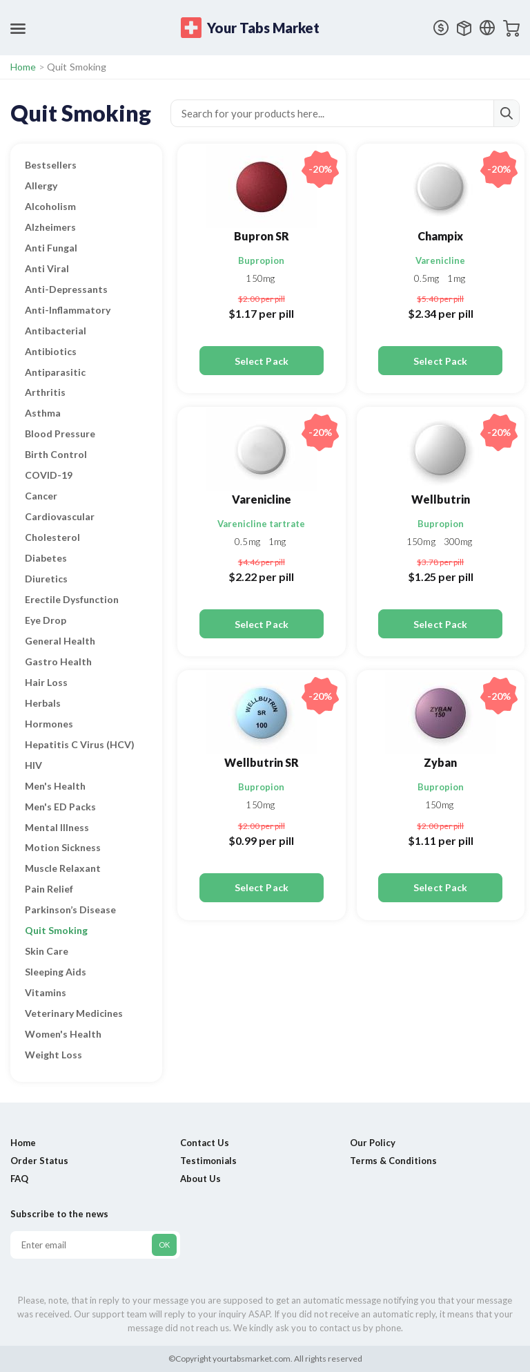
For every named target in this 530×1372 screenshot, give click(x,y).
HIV (33, 765)
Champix (440, 235)
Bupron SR (261, 235)
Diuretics (46, 578)
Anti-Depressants (66, 289)
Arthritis (45, 392)
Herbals (43, 703)
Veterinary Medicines (74, 1013)
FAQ (19, 1178)
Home (23, 67)
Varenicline (440, 260)
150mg (260, 278)
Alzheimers (50, 227)
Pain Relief (49, 889)
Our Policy (372, 1142)
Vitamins (45, 992)
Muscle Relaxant (63, 868)
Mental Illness (57, 827)
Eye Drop (45, 620)
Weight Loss (53, 1054)
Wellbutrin (440, 499)
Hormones (49, 724)
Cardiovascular (60, 516)
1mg (455, 278)
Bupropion (261, 260)
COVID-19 (48, 475)
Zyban (440, 762)
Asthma (43, 413)
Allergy (41, 185)
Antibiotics (51, 351)
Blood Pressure (60, 433)
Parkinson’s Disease (70, 909)
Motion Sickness (63, 847)
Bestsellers (51, 165)
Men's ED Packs (60, 806)
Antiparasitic (55, 372)
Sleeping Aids (55, 972)
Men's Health (55, 786)
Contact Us (204, 1142)
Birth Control (56, 454)
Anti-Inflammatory (67, 310)
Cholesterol (52, 537)
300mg (458, 541)
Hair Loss (46, 682)
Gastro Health (58, 661)
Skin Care (46, 951)
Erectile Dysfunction (72, 599)
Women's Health (63, 1034)
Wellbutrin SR (261, 762)
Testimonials (208, 1160)
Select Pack (261, 361)
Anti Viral (47, 268)
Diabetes (46, 558)
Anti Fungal (51, 248)
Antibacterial (55, 330)
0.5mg (428, 278)
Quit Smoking (56, 930)
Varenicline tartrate (261, 523)
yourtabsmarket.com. (252, 1358)
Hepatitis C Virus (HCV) (80, 744)
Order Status (39, 1160)
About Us (200, 1178)
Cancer (41, 496)
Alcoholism (50, 206)
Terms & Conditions (393, 1160)
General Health (60, 641)
